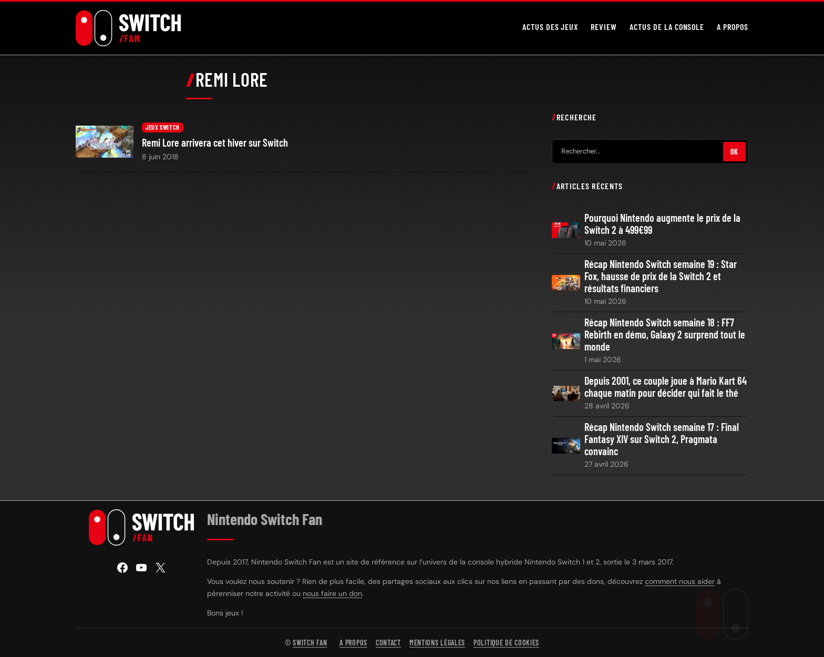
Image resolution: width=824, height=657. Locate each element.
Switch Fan (310, 642)
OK (734, 151)
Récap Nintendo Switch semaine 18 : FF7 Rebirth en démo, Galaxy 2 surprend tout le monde (664, 334)
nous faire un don (332, 593)
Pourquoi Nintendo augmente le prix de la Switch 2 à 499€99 (662, 224)
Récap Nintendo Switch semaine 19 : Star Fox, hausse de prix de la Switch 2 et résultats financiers (660, 276)
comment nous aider (680, 581)
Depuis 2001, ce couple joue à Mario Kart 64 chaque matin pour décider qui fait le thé (665, 387)
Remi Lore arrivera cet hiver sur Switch (215, 143)
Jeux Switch (163, 127)
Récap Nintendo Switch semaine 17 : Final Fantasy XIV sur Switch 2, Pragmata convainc (661, 439)
